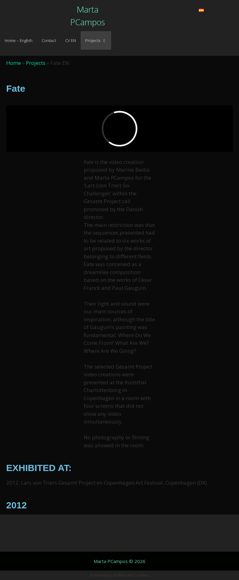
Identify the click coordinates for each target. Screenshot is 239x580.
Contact (49, 40)
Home (13, 62)
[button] (147, 6)
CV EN (70, 40)
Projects (98, 40)
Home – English (18, 40)
